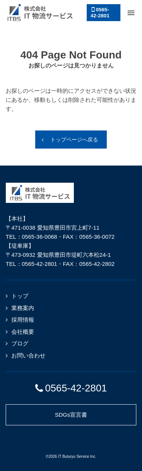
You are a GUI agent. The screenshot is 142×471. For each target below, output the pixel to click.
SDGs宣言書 (71, 414)
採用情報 (22, 319)
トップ (19, 296)
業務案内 (22, 308)
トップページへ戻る (74, 140)
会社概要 (22, 331)
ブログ (19, 343)
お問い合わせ (28, 355)
